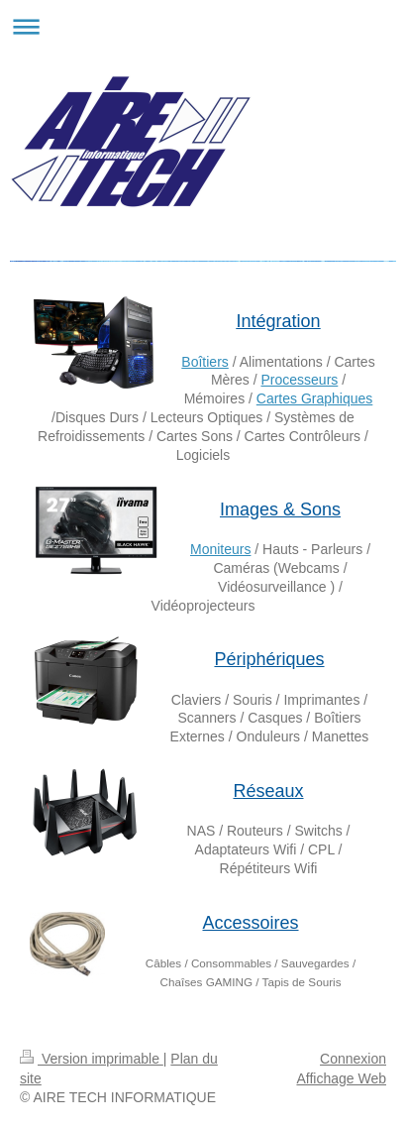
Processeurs (299, 380)
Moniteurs (220, 549)
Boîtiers (204, 362)
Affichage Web (341, 1078)
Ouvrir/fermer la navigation (203, 26)
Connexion (353, 1059)
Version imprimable (91, 1059)
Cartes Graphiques (314, 398)
